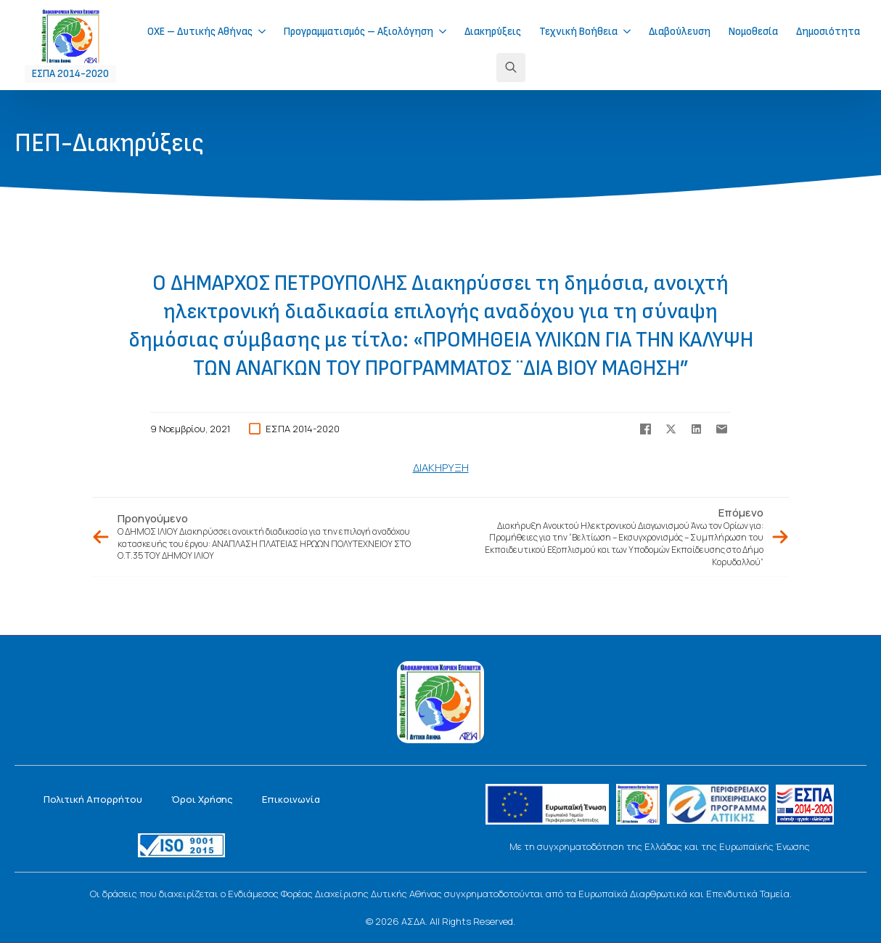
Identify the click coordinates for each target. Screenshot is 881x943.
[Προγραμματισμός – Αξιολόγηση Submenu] (447, 32)
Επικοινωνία (291, 799)
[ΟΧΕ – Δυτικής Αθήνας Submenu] (266, 32)
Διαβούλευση (679, 32)
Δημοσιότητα (828, 32)
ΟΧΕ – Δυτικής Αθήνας (200, 32)
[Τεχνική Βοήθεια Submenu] (631, 32)
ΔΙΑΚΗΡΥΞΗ (441, 467)
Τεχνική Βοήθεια (578, 32)
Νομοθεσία (753, 32)
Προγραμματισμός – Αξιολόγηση (358, 32)
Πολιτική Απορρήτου (93, 799)
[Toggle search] (510, 67)
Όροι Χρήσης (202, 799)
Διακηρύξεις (492, 32)
